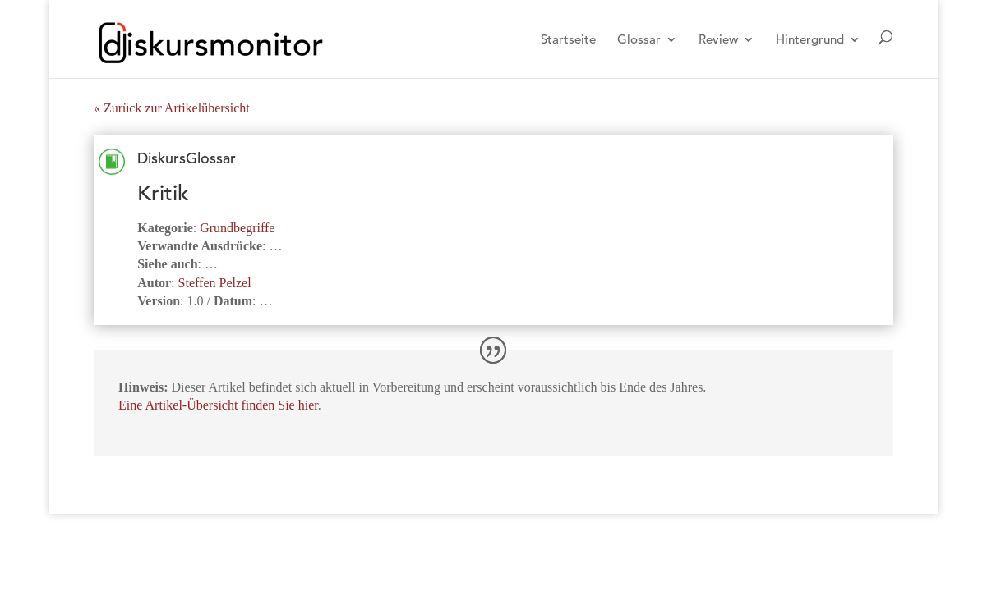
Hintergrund (810, 40)
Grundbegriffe (237, 228)
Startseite (568, 40)
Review (718, 40)
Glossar (639, 40)
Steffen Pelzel (214, 283)
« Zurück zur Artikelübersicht (172, 108)
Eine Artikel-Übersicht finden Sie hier (218, 405)
